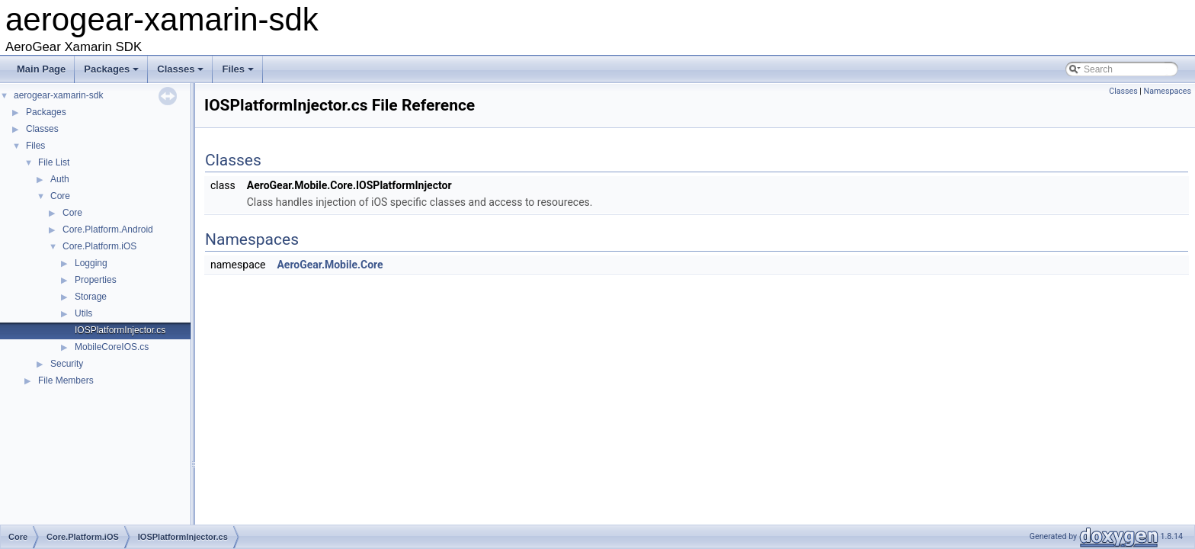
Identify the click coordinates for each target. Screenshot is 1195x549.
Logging (91, 263)
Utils (83, 313)
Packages (112, 73)
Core (60, 196)
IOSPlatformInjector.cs (120, 330)
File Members (66, 380)
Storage (91, 296)
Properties (96, 279)
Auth (59, 179)
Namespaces (1167, 91)
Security (66, 363)
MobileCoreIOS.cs (112, 347)
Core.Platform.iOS (99, 246)
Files (239, 73)
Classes (181, 73)
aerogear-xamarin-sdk (58, 95)
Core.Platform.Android (107, 229)
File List (53, 162)
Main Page (41, 69)
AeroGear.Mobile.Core (330, 264)
